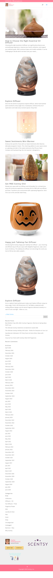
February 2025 (9, 366)
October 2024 (9, 372)
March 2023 (8, 412)
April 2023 (8, 409)
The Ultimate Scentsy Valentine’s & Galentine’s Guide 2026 (21, 328)
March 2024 (8, 380)
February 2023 (9, 415)
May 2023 (8, 407)
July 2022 (7, 433)
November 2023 (9, 390)
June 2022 (8, 436)
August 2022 (8, 431)
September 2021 (9, 460)
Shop (6, 520)
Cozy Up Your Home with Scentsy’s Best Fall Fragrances (20, 338)
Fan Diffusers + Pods (11, 504)
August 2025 (8, 358)
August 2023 (8, 398)
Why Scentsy (8, 530)
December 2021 (9, 452)
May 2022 (8, 439)
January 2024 (9, 385)
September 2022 (9, 428)
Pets (6, 514)
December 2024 (9, 369)
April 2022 (8, 441)
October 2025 (9, 356)
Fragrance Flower (10, 506)
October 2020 (9, 479)
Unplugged (8, 525)
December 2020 (9, 473)
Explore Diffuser (13, 101)
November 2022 (9, 423)
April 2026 (8, 348)
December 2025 (9, 353)
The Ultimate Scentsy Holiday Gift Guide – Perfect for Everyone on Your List (26, 330)
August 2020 (8, 484)
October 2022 (9, 425)
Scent (6, 517)
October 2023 (9, 393)
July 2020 (7, 487)
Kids (6, 509)
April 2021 (8, 468)
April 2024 (8, 377)
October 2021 (9, 457)
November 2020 (9, 476)
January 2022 (9, 449)
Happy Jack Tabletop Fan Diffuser (20, 242)
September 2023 (9, 396)
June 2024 (8, 374)
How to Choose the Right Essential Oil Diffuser (23, 42)
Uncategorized (9, 522)
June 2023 (8, 404)
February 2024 (9, 382)
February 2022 (9, 447)
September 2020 (9, 482)
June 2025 (8, 361)
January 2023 (9, 417)
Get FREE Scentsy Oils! (15, 184)
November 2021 (9, 455)
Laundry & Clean (10, 512)
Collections (8, 498)
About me (10, 548)
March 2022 (8, 444)
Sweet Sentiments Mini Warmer (20, 141)
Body (6, 496)
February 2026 (9, 350)
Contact (19, 548)
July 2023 (7, 401)
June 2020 (8, 490)
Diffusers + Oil (9, 501)
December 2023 (9, 388)
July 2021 (7, 465)
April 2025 (8, 364)
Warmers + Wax (9, 528)
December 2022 (9, 420)
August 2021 (8, 463)
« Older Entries (9, 314)
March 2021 (8, 471)
